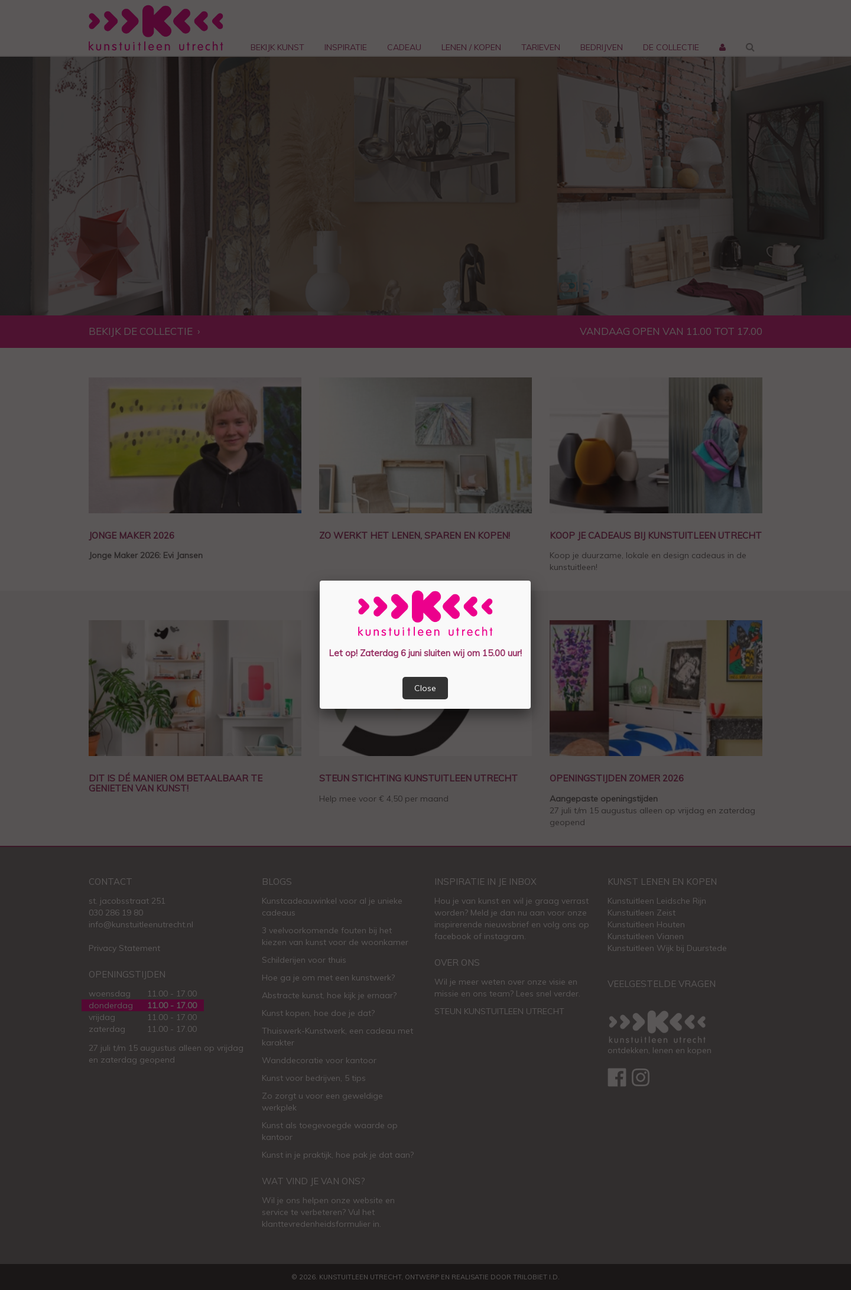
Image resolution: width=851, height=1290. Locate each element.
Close (425, 688)
